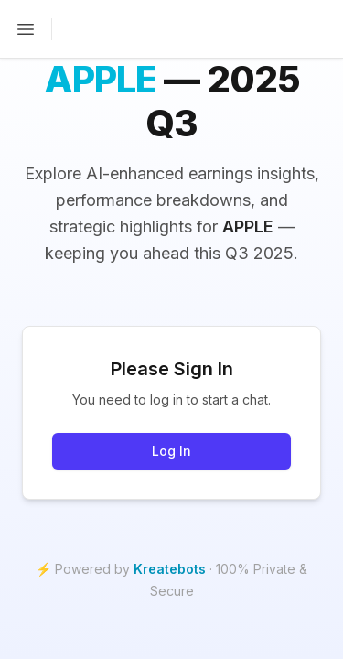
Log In (171, 451)
